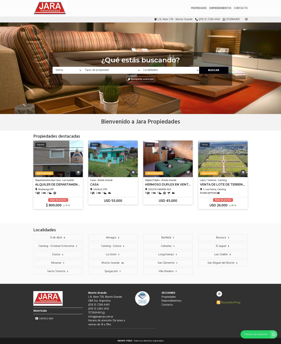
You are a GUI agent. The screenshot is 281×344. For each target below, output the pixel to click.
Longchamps (168, 254)
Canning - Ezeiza (113, 246)
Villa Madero (168, 271)
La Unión (113, 254)
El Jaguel (223, 246)
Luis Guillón (223, 254)
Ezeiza (58, 254)
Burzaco (223, 237)
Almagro (113, 237)
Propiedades (199, 8)
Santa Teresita (58, 271)
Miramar (58, 263)
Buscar (213, 70)
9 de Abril (58, 237)
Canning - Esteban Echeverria (58, 246)
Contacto (241, 8)
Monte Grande (113, 263)
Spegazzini (113, 271)
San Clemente (168, 263)
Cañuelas (168, 246)
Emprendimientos (220, 8)
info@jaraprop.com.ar (100, 317)
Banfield (168, 237)
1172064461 (96, 313)
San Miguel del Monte (223, 263)
